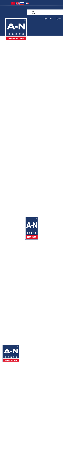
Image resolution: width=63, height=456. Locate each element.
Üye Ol (58, 18)
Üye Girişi (48, 18)
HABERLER (10, 399)
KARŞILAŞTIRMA (14, 385)
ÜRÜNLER (9, 379)
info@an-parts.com (31, 425)
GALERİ (8, 392)
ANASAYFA (10, 365)
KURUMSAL (10, 372)
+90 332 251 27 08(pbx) (19, 417)
